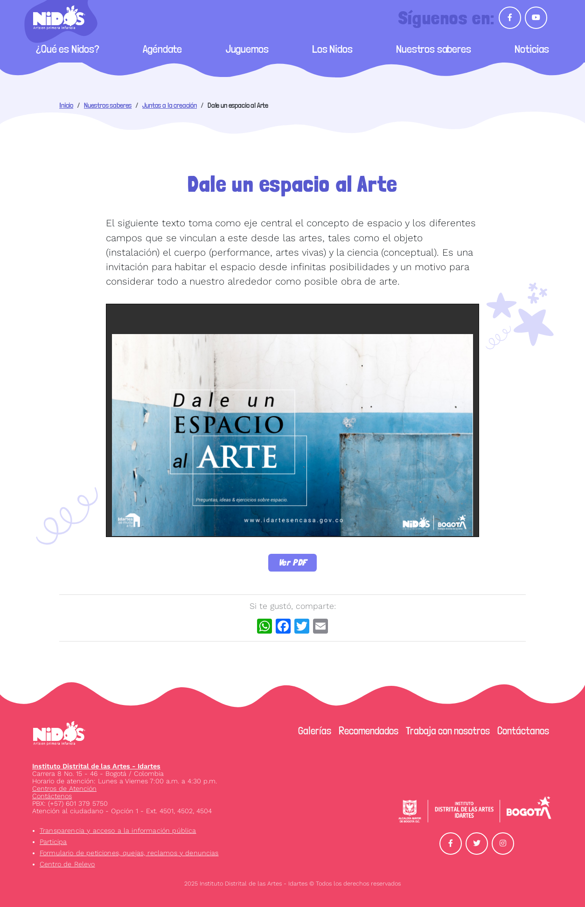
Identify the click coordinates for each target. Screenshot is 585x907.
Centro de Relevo (67, 864)
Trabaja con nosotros (448, 731)
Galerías (314, 731)
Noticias (532, 49)
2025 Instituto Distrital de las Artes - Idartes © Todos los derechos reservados (292, 883)
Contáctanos (523, 731)
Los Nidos (332, 49)
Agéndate (162, 49)
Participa (53, 841)
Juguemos (247, 49)
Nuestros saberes (433, 49)
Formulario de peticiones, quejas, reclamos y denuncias (129, 853)
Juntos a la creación (169, 105)
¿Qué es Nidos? (67, 49)
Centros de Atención (64, 788)
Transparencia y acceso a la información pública (118, 830)
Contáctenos (52, 796)
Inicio (66, 105)
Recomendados (368, 731)
